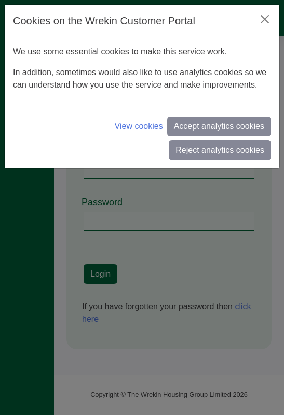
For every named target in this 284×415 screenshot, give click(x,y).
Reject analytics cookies (219, 150)
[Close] (265, 19)
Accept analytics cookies (219, 126)
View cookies (139, 126)
